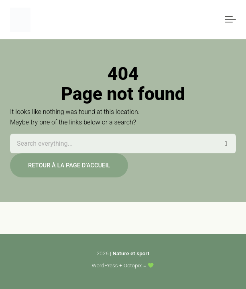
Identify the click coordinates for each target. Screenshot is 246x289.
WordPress (105, 265)
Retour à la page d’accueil (69, 165)
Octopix (133, 265)
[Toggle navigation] (230, 19)
